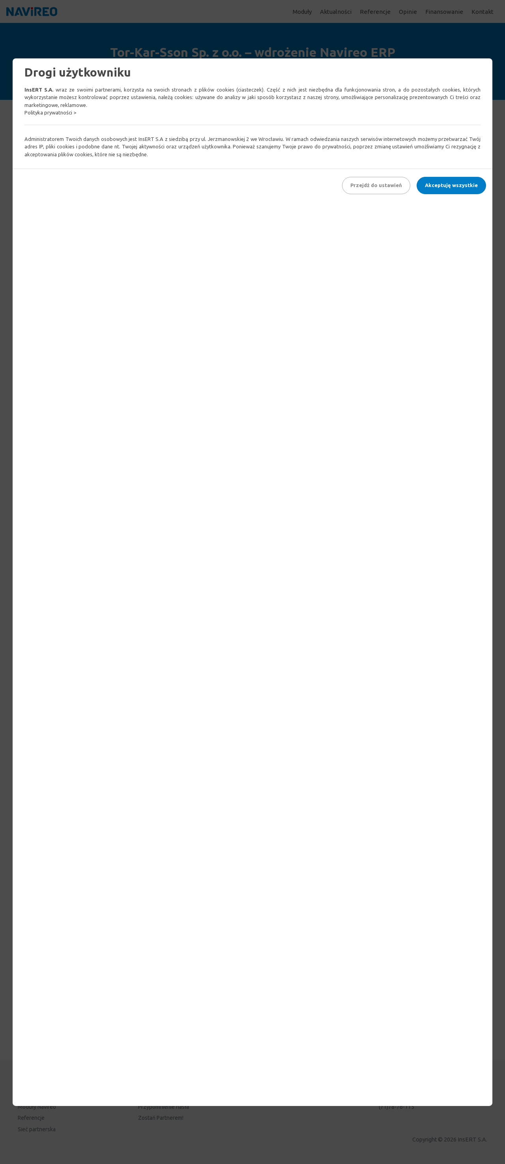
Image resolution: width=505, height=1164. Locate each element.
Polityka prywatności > (50, 112)
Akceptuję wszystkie (451, 185)
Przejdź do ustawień (376, 185)
